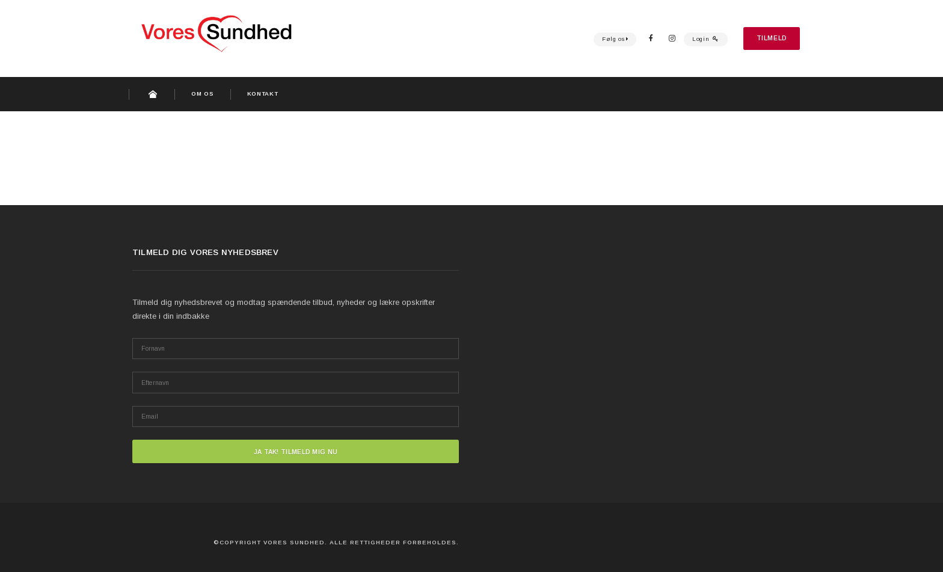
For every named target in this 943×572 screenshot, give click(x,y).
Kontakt (262, 89)
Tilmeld (773, 37)
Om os (202, 89)
